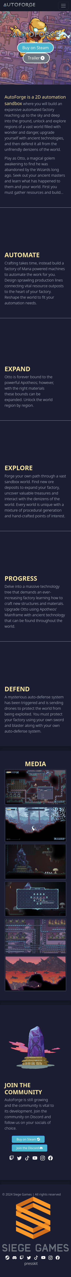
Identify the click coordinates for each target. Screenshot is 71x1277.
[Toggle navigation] (63, 5)
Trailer (36, 58)
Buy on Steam (35, 47)
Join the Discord (29, 1148)
